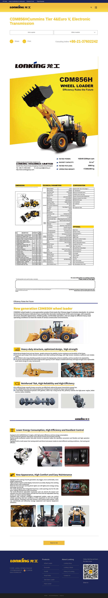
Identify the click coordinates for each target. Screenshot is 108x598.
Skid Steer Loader (49, 579)
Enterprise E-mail (30, 1)
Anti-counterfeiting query (53, 595)
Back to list (54, 543)
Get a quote (31, 32)
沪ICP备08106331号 (16, 570)
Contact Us (67, 575)
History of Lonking (69, 571)
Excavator (47, 567)
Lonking (17, 568)
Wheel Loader (48, 563)
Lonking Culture (68, 567)
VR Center (5, 1)
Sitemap (45, 595)
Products (45, 559)
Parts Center (47, 583)
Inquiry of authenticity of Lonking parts (17, 1)
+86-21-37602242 (83, 41)
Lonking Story (68, 563)
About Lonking (68, 559)
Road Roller (47, 575)
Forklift (46, 571)
